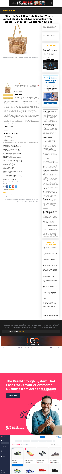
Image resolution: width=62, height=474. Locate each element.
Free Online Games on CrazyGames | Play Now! (48, 149)
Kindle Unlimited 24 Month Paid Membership (12, 148)
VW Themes (21, 331)
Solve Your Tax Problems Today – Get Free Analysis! (50, 287)
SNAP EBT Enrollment (7, 156)
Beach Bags (11, 189)
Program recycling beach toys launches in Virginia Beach (49, 125)
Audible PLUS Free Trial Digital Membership (12, 157)
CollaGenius (50, 50)
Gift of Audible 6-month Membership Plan (12, 152)
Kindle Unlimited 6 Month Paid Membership (12, 160)
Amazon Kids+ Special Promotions (10, 174)
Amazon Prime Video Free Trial (9, 179)
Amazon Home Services (8, 168)
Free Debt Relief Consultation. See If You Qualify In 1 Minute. (49, 293)
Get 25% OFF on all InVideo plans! (50, 315)
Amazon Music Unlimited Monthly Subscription (13, 176)
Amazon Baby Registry (8, 163)
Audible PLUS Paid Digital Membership (11, 149)
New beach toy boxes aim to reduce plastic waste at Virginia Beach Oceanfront (49, 111)
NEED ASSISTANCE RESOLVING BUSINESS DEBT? (49, 277)
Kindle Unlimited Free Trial (8, 167)
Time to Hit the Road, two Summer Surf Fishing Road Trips (50, 171)
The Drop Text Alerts (7, 159)
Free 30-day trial (52, 38)
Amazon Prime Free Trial (8, 165)
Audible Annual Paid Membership (10, 145)
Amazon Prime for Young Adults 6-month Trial (13, 161)
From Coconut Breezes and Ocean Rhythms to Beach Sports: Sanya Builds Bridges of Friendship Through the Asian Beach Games (50, 211)
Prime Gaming (6, 170)
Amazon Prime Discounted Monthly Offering (12, 171)
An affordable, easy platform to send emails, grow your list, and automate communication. (50, 271)
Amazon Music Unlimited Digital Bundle (11, 178)
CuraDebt (45, 298)
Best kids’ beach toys (47, 137)
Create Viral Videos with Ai (49, 311)
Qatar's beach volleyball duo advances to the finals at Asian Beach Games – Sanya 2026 (49, 199)
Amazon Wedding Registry (9, 164)
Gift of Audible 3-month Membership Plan (12, 150)
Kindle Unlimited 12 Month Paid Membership (12, 154)
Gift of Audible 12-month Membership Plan (12, 146)
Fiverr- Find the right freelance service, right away (49, 260)
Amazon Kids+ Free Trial (8, 172)
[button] (31, 13)
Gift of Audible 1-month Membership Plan (12, 153)
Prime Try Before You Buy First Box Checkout (12, 175)
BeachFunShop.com (9, 10)
